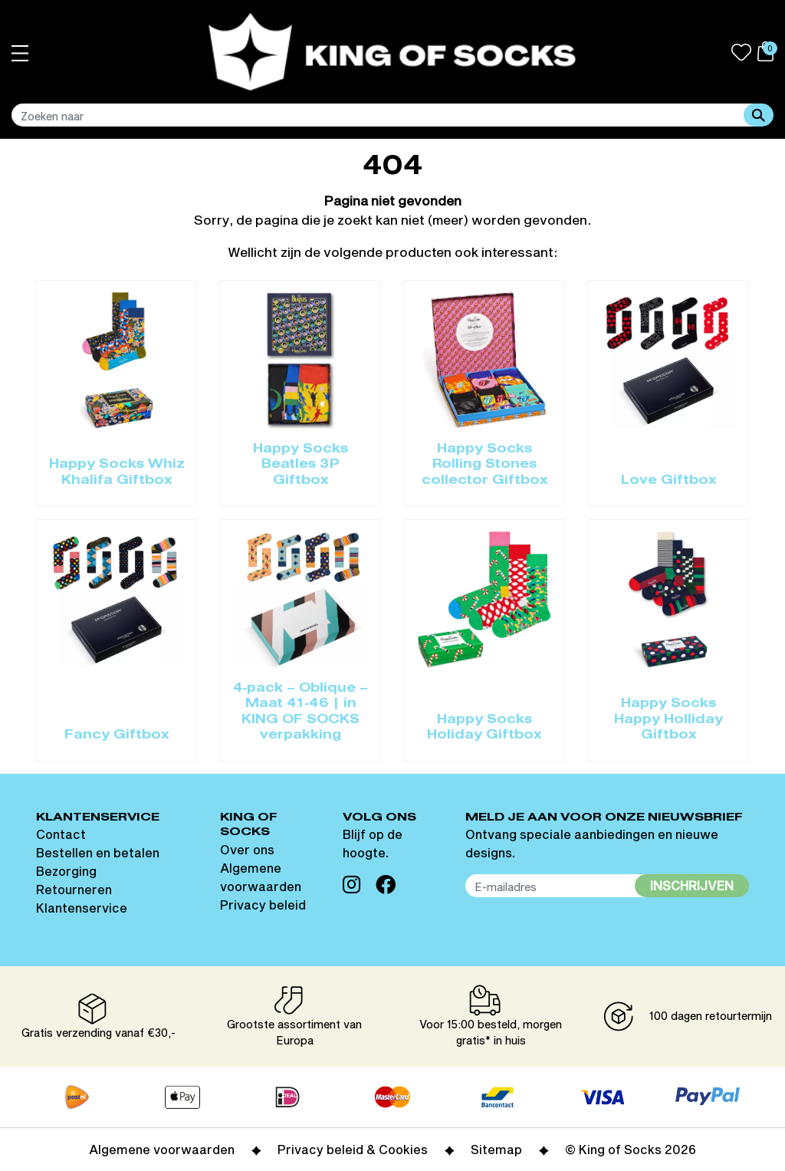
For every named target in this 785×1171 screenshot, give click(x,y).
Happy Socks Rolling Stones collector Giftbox (485, 465)
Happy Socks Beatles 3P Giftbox (300, 465)
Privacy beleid (263, 904)
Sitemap (496, 1149)
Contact (61, 834)
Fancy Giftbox (116, 735)
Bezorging (66, 870)
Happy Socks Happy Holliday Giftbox (668, 720)
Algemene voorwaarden (162, 1149)
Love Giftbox (669, 480)
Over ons (247, 849)
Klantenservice (81, 907)
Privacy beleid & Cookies (353, 1149)
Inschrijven (692, 885)
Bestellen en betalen (97, 852)
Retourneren (74, 889)
